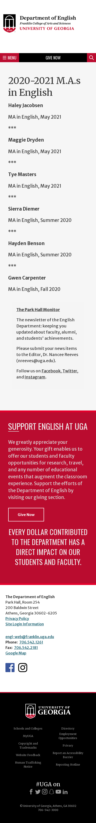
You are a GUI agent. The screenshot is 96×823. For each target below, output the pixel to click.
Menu (9, 58)
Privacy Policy (17, 618)
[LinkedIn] (65, 791)
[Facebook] (31, 791)
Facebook (51, 370)
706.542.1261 (31, 642)
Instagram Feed (22, 667)
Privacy (68, 745)
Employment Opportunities (68, 736)
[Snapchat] (51, 791)
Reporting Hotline (68, 764)
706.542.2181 (26, 647)
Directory (67, 728)
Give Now (53, 58)
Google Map (15, 653)
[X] (38, 791)
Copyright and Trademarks (28, 745)
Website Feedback (28, 755)
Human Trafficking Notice (28, 764)
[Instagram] (44, 791)
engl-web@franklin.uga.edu (29, 636)
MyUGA (28, 736)
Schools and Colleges (28, 728)
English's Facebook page (10, 667)
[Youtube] (58, 791)
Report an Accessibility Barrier (68, 755)
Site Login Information (24, 624)
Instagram (35, 377)
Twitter (69, 370)
